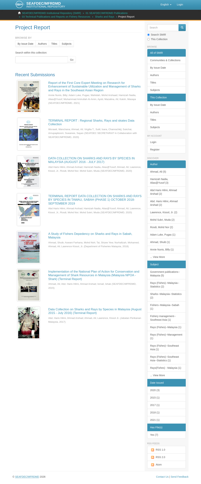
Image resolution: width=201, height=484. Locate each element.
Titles (54, 43)
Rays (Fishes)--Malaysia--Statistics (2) (164, 284)
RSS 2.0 (157, 457)
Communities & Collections (165, 60)
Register (155, 149)
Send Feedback (179, 476)
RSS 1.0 (157, 450)
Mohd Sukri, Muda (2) (162, 219)
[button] (166, 4)
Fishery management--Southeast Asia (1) (163, 318)
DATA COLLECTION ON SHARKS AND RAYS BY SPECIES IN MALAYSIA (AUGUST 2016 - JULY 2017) (91, 160)
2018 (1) (155, 412)
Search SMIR (156, 34)
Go (71, 59)
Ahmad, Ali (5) (158, 171)
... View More (157, 257)
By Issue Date (25, 43)
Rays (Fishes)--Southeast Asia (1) (164, 347)
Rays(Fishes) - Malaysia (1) (165, 367)
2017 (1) (155, 405)
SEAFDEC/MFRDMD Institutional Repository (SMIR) (51, 13)
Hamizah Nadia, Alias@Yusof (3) (159, 181)
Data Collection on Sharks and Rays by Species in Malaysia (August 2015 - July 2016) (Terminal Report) (94, 311)
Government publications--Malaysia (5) (165, 273)
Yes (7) (154, 434)
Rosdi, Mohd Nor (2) (161, 227)
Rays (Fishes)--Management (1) (166, 336)
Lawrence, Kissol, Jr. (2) (163, 212)
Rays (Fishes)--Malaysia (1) (165, 327)
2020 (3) (155, 390)
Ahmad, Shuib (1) (160, 242)
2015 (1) (155, 397)
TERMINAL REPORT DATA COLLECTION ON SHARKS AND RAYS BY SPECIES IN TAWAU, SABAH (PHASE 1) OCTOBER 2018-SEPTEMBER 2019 (95, 199)
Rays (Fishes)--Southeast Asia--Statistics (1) (164, 358)
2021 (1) (155, 419)
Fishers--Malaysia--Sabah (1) (164, 307)
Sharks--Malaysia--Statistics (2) (166, 296)
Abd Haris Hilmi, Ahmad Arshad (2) (163, 192)
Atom (156, 464)
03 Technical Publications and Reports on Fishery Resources (56, 16)
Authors (42, 43)
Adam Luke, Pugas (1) (162, 234)
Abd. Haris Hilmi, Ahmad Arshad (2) (164, 203)
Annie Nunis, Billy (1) (162, 249)
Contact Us (162, 476)
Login (153, 142)
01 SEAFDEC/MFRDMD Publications (107, 13)
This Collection (157, 39)
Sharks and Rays (104, 16)
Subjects (66, 43)
